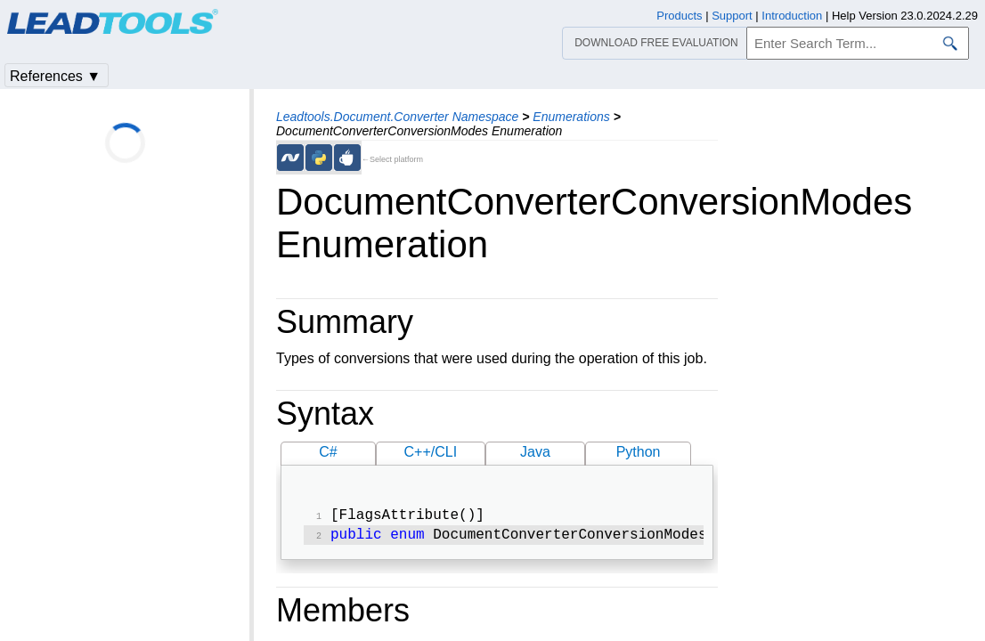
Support (732, 15)
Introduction (791, 15)
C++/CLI (431, 451)
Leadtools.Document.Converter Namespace (397, 117)
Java (535, 451)
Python (638, 451)
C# (328, 451)
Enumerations (571, 117)
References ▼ (55, 76)
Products (679, 15)
